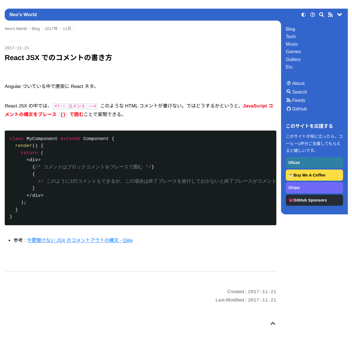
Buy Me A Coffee (310, 175)
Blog (290, 29)
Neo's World (23, 14)
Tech (291, 36)
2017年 (51, 28)
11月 (67, 28)
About (298, 83)
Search (299, 92)
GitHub (299, 109)
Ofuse (294, 162)
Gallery (293, 59)
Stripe (294, 187)
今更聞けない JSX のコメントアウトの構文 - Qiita (80, 240)
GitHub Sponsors (310, 200)
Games (293, 51)
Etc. (290, 67)
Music (292, 44)
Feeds (298, 100)
